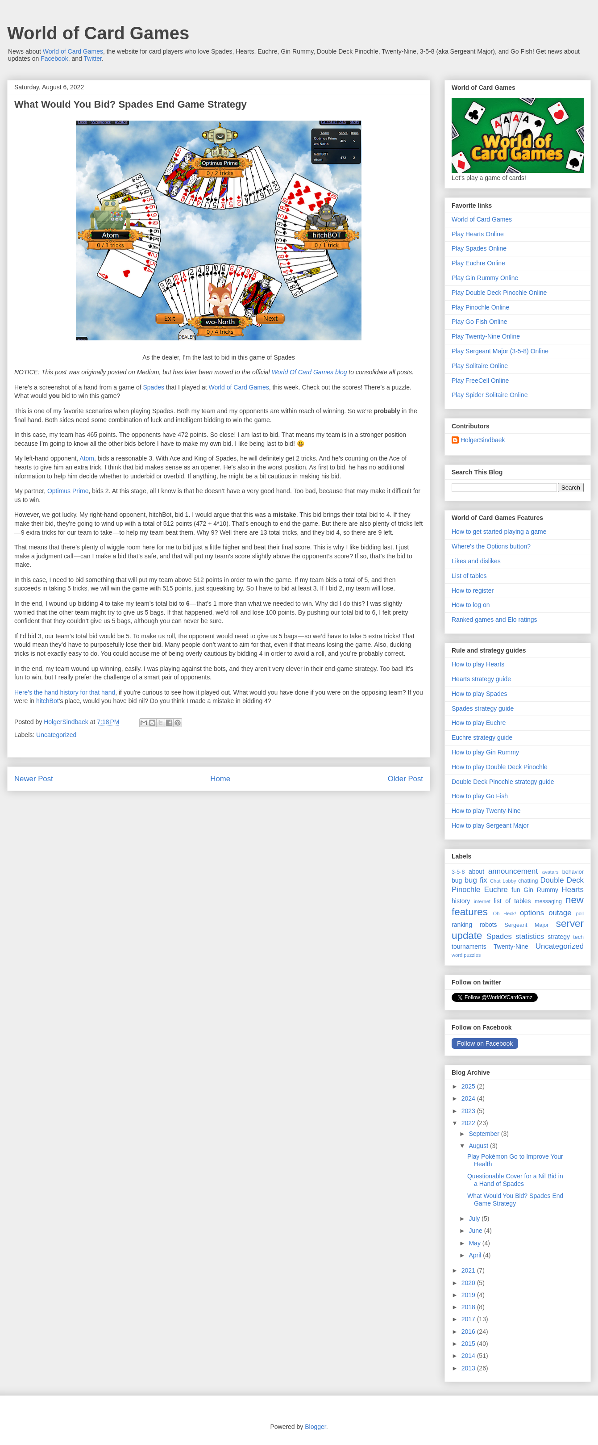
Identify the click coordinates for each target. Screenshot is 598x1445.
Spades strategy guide (483, 708)
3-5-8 (458, 872)
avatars (550, 872)
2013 (469, 1368)
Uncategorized (56, 734)
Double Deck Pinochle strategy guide (503, 781)
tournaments (469, 946)
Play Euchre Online (478, 263)
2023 (469, 1110)
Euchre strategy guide (482, 737)
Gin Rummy (540, 889)
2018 (469, 1307)
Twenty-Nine (511, 946)
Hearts (573, 889)
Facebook (54, 58)
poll (580, 913)
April (476, 1255)
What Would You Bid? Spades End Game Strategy (515, 1199)
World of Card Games (98, 33)
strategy (559, 936)
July (475, 1218)
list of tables (512, 901)
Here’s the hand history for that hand (64, 692)
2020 (469, 1282)
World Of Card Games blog (309, 372)
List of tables (469, 575)
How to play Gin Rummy (485, 752)
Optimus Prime (68, 490)
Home (220, 779)
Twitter (92, 58)
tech (578, 937)
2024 (469, 1098)
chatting (528, 881)
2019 (469, 1294)
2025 (469, 1086)
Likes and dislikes (476, 561)
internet (482, 901)
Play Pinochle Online (480, 307)
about (476, 871)
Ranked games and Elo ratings (494, 619)
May (475, 1243)
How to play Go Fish (480, 796)
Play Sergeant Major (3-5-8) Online (500, 351)
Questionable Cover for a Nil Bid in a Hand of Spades (515, 1180)
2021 (469, 1270)
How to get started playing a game (499, 531)
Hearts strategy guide (481, 679)
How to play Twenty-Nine (486, 810)
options (532, 913)
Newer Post (33, 779)
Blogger (315, 1426)
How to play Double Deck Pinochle (500, 767)
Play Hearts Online (478, 234)
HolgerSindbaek (483, 440)
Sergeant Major (526, 925)
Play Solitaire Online (480, 365)
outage (559, 913)
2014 (469, 1355)
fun (515, 889)
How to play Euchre (479, 722)
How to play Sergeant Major (490, 825)
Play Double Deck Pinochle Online (499, 292)
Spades (153, 387)
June (476, 1230)
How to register (473, 590)
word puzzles (466, 955)
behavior (573, 872)
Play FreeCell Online (480, 380)
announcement (513, 871)
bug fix (476, 880)
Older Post (405, 779)
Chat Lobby (503, 881)
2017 (469, 1319)
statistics (529, 936)
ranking (462, 924)
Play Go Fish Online (479, 321)
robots (488, 924)
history (461, 901)
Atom (86, 458)
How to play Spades (479, 693)
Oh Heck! (504, 913)
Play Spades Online (479, 248)
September (485, 1133)
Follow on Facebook (485, 1043)
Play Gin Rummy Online (485, 277)
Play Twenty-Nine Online (486, 336)
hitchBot (47, 700)
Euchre (496, 889)
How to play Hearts (478, 664)
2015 (469, 1343)
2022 (469, 1123)
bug (457, 880)
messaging (548, 901)
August (479, 1145)
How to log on (471, 604)
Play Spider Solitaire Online (489, 394)
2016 (469, 1331)
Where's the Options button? (491, 546)
